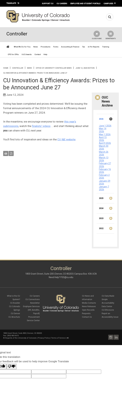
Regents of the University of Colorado (21, 338)
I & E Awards (27, 54)
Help (45, 54)
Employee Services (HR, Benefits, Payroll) (31, 310)
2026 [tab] (106, 120)
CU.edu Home (97, 35)
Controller (17, 68)
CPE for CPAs (13, 54)
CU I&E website (66, 139)
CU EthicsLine (108, 310)
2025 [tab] (106, 199)
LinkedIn (116, 337)
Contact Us (87, 317)
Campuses (108, 3)
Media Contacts (89, 303)
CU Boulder (15, 303)
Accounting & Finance (70, 47)
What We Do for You (22, 47)
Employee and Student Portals (85, 3)
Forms (55, 47)
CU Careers (62, 3)
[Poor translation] (12, 366)
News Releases (89, 306)
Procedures (45, 47)
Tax (83, 47)
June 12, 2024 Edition (85, 68)
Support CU (47, 3)
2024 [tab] (106, 209)
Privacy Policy (44, 338)
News (35, 47)
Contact (37, 54)
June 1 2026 (105, 125)
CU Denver (15, 313)
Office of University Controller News (54, 68)
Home (5, 68)
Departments (110, 35)
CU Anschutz (14, 317)
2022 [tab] (106, 229)
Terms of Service (58, 338)
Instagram (110, 337)
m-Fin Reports (93, 47)
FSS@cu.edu (67, 277)
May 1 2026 (105, 134)
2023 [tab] (106, 219)
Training (105, 47)
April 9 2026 (105, 143)
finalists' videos (41, 126)
